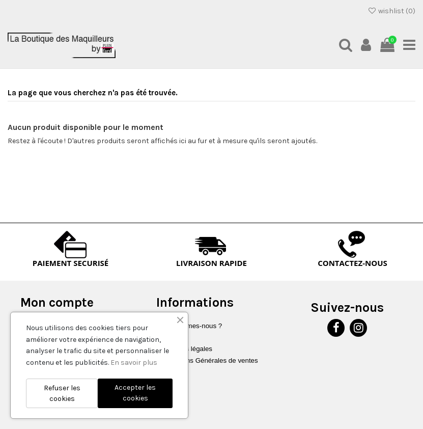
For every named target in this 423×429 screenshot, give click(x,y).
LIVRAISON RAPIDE (211, 263)
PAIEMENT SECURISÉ (71, 263)
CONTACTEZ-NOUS (352, 263)
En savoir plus (133, 362)
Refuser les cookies (62, 393)
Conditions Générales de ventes (209, 360)
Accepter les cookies (135, 393)
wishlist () (391, 11)
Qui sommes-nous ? (191, 326)
